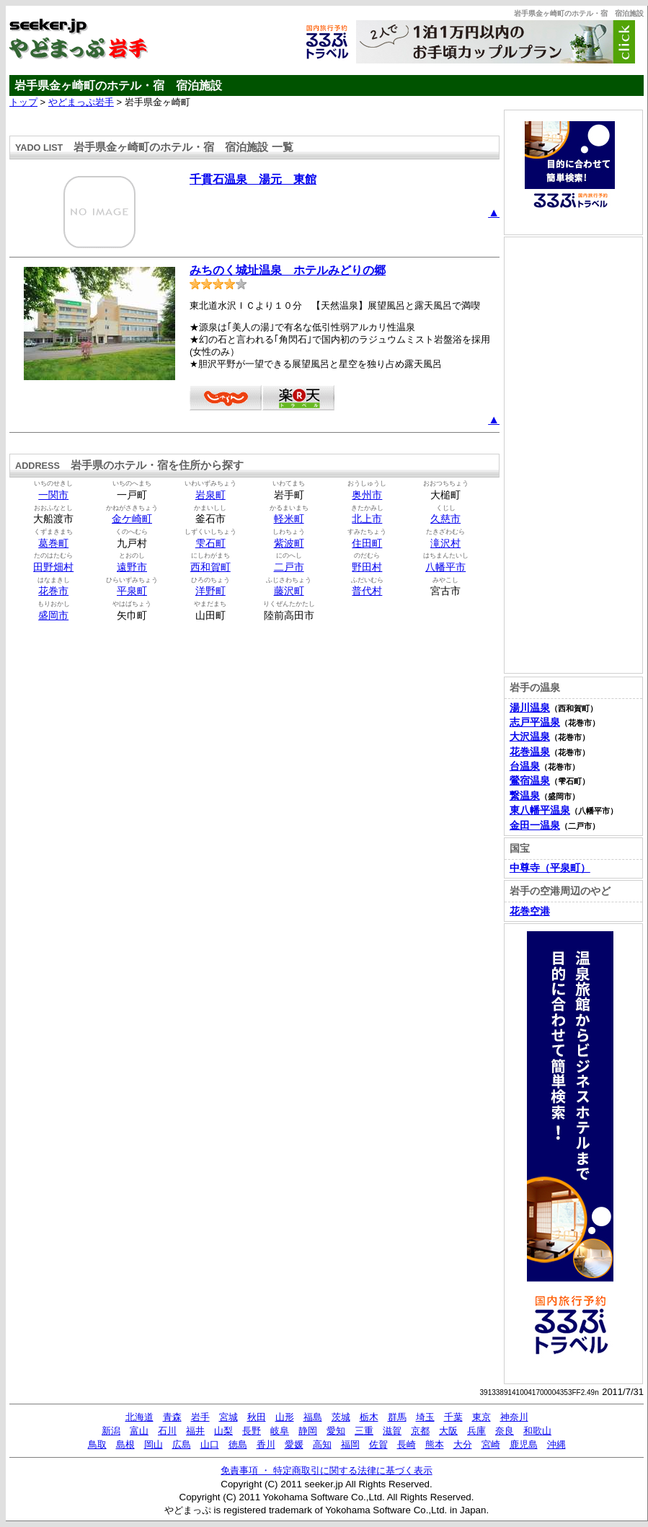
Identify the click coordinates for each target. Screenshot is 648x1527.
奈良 (504, 1430)
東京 (481, 1417)
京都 (420, 1430)
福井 (195, 1430)
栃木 (369, 1417)
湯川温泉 (530, 708)
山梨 (223, 1430)
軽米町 (289, 519)
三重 (364, 1430)
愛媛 (294, 1444)
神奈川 (514, 1417)
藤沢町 (289, 591)
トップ (23, 102)
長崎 (406, 1444)
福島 (312, 1417)
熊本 (434, 1444)
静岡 (307, 1430)
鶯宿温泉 (530, 780)
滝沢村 (445, 543)
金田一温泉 (535, 825)
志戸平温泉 (535, 722)
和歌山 (537, 1430)
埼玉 (425, 1417)
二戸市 (289, 567)
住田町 (367, 543)
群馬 (397, 1417)
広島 (181, 1444)
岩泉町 (210, 495)
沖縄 (556, 1444)
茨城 (341, 1417)
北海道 (139, 1417)
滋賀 (392, 1430)
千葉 (453, 1417)
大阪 (448, 1430)
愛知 (336, 1430)
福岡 (350, 1444)
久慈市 (445, 519)
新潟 (111, 1430)
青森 (172, 1417)
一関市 (53, 495)
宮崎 (490, 1444)
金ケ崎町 (132, 519)
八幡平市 (445, 567)
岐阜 (279, 1430)
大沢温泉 (530, 736)
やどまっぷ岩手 (81, 102)
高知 (322, 1444)
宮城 (228, 1417)
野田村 (367, 567)
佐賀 (378, 1444)
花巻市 (53, 591)
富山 (139, 1430)
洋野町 (210, 591)
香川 (266, 1444)
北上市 (367, 519)
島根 (125, 1444)
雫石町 (210, 543)
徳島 (237, 1444)
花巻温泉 (530, 752)
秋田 (256, 1417)
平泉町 (132, 591)
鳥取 (97, 1444)
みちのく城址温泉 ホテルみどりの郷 (288, 270)
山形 (284, 1417)
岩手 (200, 1417)
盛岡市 (53, 615)
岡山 (153, 1444)
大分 (462, 1444)
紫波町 (289, 543)
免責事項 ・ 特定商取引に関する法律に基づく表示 (326, 1470)
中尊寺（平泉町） (550, 868)
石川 (167, 1430)
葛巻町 (53, 543)
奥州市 (367, 495)
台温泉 (525, 766)
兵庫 (476, 1430)
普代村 (367, 591)
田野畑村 (53, 567)
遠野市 (132, 567)
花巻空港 (530, 911)
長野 (251, 1430)
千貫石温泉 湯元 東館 (253, 179)
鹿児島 (524, 1444)
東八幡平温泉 (540, 810)
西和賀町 (210, 567)
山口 (209, 1444)
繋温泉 (525, 796)
